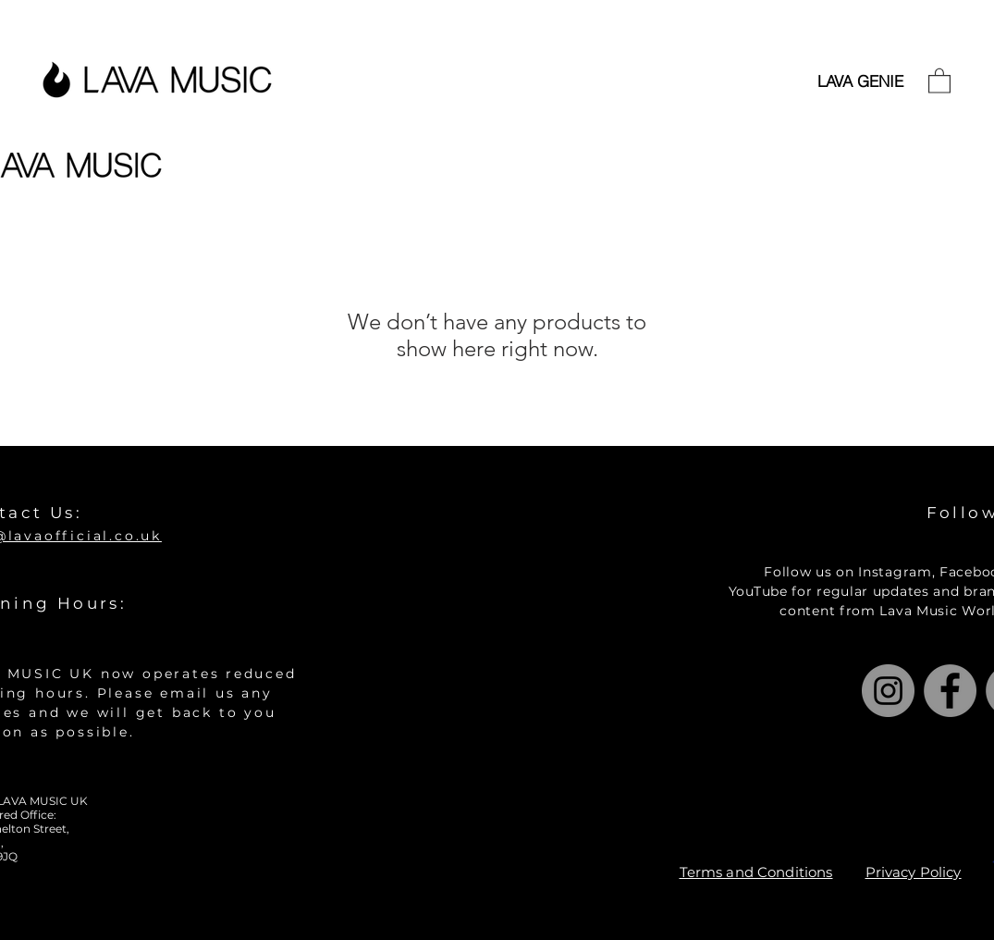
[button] (939, 80)
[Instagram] (888, 690)
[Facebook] (950, 690)
